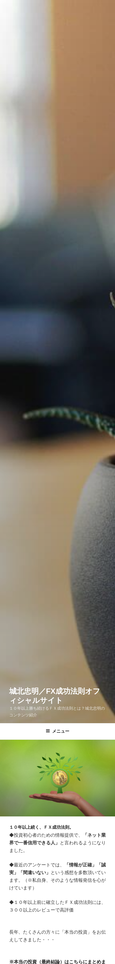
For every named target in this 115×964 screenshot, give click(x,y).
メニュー (57, 731)
